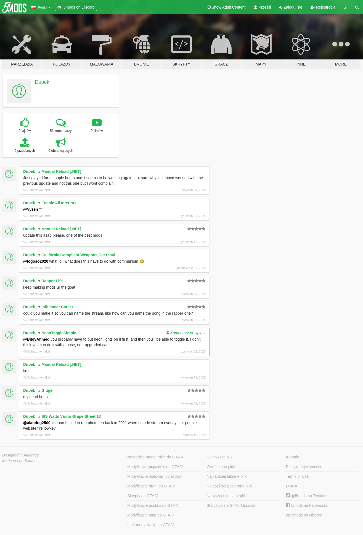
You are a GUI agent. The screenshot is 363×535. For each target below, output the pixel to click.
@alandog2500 (36, 423)
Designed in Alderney (20, 455)
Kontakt (292, 457)
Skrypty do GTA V (142, 496)
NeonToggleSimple (58, 333)
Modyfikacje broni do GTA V (151, 486)
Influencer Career (57, 307)
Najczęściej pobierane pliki (229, 486)
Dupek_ (43, 82)
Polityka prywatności (303, 466)
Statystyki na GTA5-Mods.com (233, 505)
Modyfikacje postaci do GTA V (153, 505)
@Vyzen (30, 209)
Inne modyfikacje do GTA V (150, 525)
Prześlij (262, 7)
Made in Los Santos (19, 460)
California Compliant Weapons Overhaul (78, 255)
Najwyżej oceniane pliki (227, 496)
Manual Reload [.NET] (61, 171)
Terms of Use (297, 476)
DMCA (291, 486)
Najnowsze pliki (220, 457)
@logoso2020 (35, 261)
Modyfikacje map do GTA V (150, 515)
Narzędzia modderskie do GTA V (155, 457)
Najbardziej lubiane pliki (227, 476)
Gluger (47, 390)
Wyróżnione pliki (221, 466)
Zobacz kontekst (36, 190)
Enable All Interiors (58, 203)
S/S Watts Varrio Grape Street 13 (71, 416)
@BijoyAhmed (36, 339)
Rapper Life (52, 281)
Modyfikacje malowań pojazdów (154, 476)
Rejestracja (323, 7)
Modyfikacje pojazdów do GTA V (155, 466)
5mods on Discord (304, 515)
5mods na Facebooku (307, 505)
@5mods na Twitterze (307, 495)
